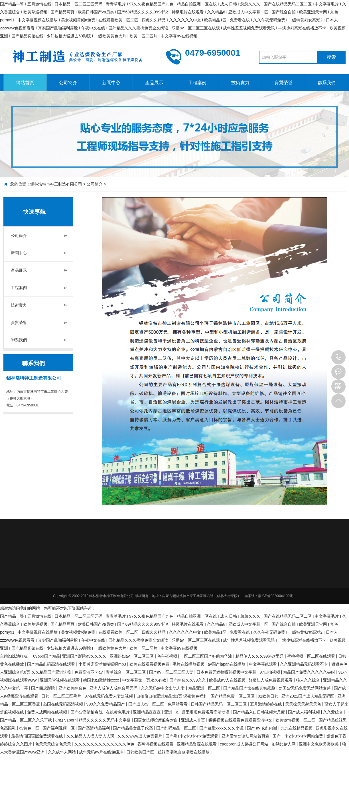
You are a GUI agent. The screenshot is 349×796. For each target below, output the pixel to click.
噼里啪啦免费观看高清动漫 (206, 712)
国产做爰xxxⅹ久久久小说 (222, 728)
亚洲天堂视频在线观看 (60, 680)
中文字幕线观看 (263, 664)
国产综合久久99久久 (188, 680)
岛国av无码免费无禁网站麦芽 (305, 688)
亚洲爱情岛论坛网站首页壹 (246, 736)
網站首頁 (25, 82)
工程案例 (197, 82)
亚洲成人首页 (193, 720)
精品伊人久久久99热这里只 (260, 656)
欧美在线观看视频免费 (150, 664)
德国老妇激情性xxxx (101, 680)
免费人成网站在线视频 (47, 712)
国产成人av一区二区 (147, 704)
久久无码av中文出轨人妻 (163, 688)
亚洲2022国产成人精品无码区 (308, 696)
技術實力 (240, 82)
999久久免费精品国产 (106, 704)
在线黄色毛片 (118, 712)
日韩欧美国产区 (140, 752)
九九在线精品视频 (297, 728)
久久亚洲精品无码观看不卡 (304, 664)
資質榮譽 (283, 82)
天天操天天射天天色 (303, 704)
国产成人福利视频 (304, 712)
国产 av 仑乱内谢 (262, 728)
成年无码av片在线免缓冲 (101, 752)
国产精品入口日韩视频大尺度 (259, 712)
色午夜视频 (167, 656)
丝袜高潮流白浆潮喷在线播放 (184, 752)
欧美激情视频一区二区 (295, 720)
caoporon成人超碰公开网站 (244, 744)
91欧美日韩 (268, 696)
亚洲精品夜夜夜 (147, 712)
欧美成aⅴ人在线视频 (228, 680)
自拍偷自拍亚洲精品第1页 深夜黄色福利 (172, 696)
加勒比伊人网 (284, 744)
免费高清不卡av (89, 672)
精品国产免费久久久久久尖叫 (309, 672)
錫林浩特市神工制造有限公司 (56, 184)
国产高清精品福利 (94, 728)
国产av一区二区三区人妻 (171, 672)
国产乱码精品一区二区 (176, 728)
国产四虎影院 (43, 688)
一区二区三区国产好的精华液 (206, 656)
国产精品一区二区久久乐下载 (26, 720)
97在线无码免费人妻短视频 (109, 696)
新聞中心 (111, 82)
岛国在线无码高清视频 (63, 704)
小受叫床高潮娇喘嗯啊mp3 (102, 664)
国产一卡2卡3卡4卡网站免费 (298, 736)
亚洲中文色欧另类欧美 (319, 744)
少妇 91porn (65, 720)
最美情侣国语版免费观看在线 (37, 736)
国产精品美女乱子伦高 (133, 728)
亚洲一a (172, 712)
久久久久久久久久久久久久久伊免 (104, 744)
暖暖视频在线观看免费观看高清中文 (240, 720)
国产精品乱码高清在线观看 (51, 664)
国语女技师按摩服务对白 (156, 720)
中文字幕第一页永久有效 (144, 680)
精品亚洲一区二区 (204, 688)
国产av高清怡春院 (87, 712)
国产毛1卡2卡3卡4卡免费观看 (192, 736)
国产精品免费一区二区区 (233, 696)
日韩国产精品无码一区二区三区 (219, 704)
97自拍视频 (270, 672)
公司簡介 (68, 82)
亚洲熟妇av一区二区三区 (132, 656)
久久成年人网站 (62, 752)
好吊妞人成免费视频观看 (271, 680)
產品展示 (154, 82)
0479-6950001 (338, 357)
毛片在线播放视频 (189, 664)
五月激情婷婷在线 (266, 704)
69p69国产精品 (46, 656)
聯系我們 (326, 82)
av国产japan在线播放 (227, 664)
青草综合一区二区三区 (126, 672)
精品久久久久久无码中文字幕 (105, 720)
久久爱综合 (333, 712)
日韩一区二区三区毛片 (61, 696)
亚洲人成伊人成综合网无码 (114, 688)
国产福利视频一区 (59, 728)
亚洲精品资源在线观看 (197, 744)
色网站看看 (178, 704)
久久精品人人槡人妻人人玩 (90, 736)
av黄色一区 (29, 728)
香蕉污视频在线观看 (155, 744)
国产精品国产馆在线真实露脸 (249, 688)
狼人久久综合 (308, 680)
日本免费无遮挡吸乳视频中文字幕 (226, 672)
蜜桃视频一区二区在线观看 (311, 656)
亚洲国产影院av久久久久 (84, 656)
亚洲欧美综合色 (73, 688)
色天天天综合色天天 (53, 744)
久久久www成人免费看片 (140, 736)
